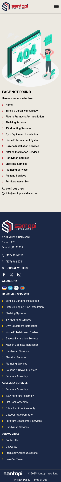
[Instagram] (19, 274)
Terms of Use (39, 479)
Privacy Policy (22, 479)
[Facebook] (4, 274)
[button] (56, 6)
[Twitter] (11, 274)
